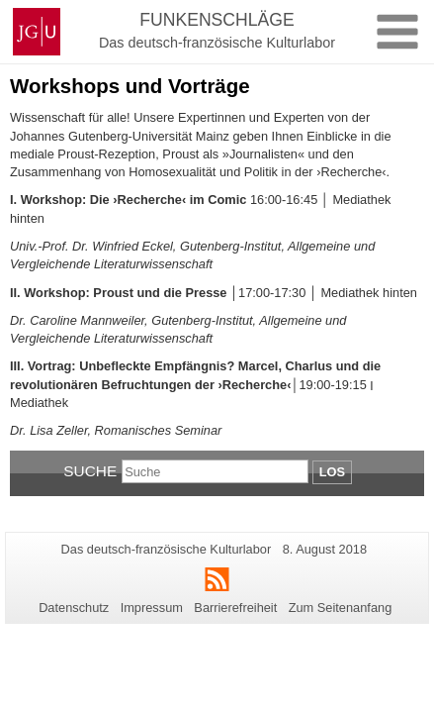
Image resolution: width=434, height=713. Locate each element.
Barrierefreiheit (235, 607)
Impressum (152, 607)
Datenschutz (74, 607)
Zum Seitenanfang (340, 607)
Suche (90, 470)
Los (332, 471)
